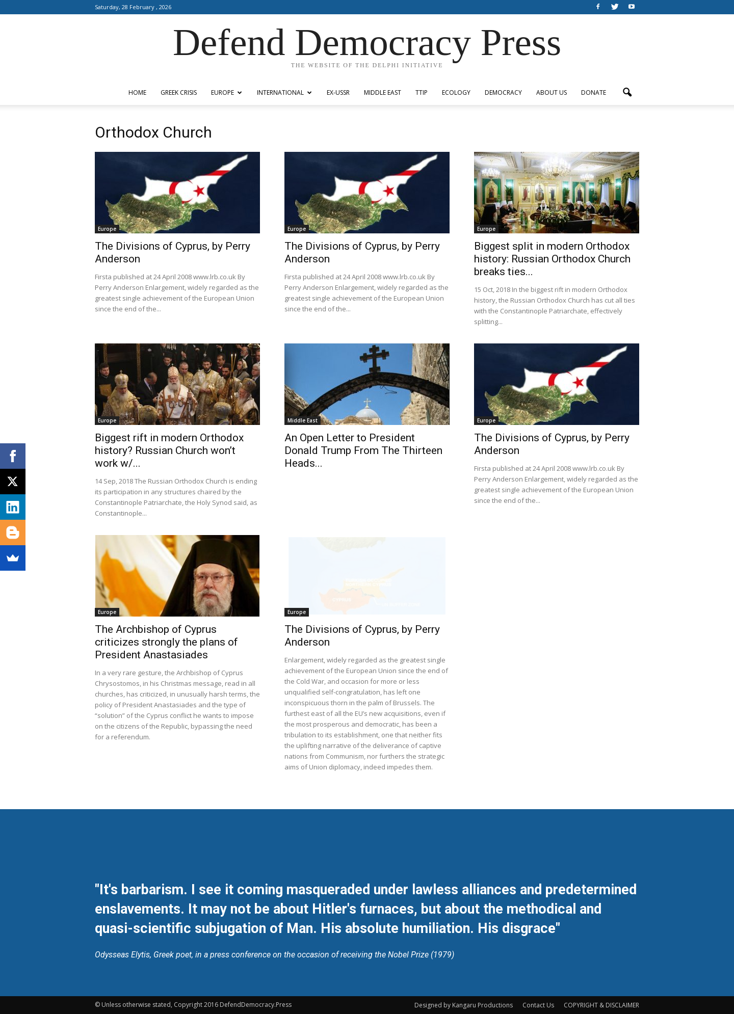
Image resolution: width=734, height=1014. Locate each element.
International (284, 92)
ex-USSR (338, 92)
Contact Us (538, 1005)
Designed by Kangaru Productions (463, 1005)
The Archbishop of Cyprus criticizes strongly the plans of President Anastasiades (166, 642)
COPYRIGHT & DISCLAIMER (601, 1005)
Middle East (382, 92)
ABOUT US (551, 92)
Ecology (456, 92)
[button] (627, 93)
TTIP (421, 92)
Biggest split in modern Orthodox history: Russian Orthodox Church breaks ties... (552, 259)
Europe (226, 92)
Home (137, 92)
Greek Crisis (179, 92)
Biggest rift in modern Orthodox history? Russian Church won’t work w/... (169, 450)
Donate (593, 92)
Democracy (503, 92)
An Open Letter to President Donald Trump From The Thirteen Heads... (363, 450)
